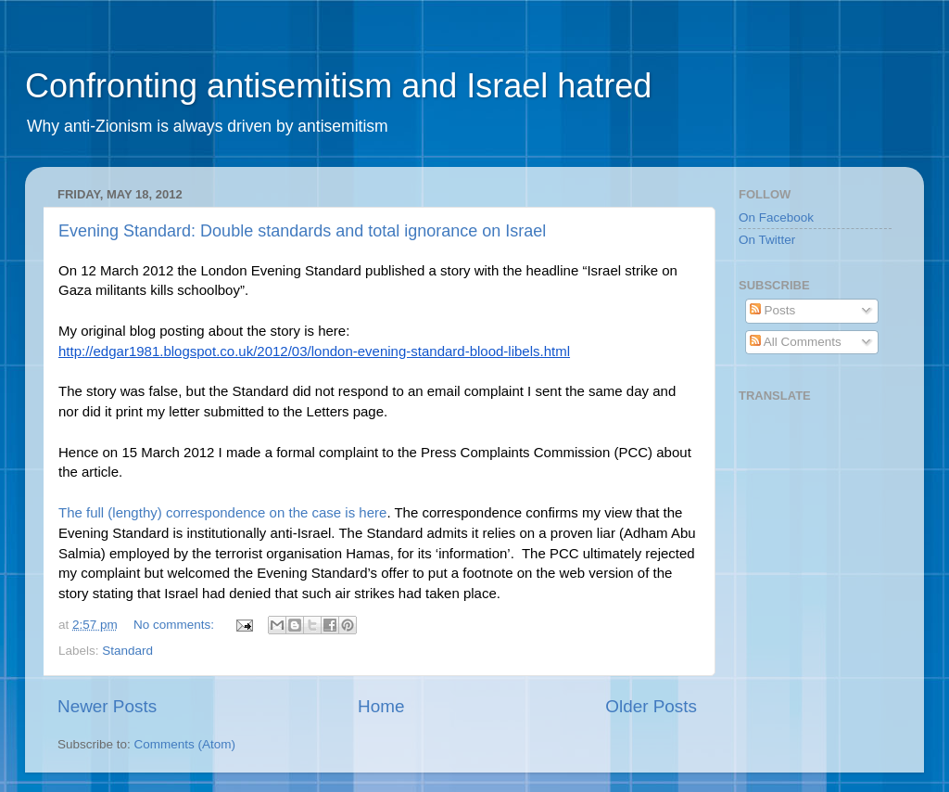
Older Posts (651, 706)
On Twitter (767, 240)
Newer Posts (107, 706)
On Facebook (776, 217)
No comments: (175, 625)
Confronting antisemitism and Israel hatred (338, 86)
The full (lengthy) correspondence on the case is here (222, 512)
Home (381, 706)
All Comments (795, 342)
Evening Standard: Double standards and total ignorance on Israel (302, 231)
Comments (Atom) (185, 744)
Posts (773, 310)
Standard (127, 651)
